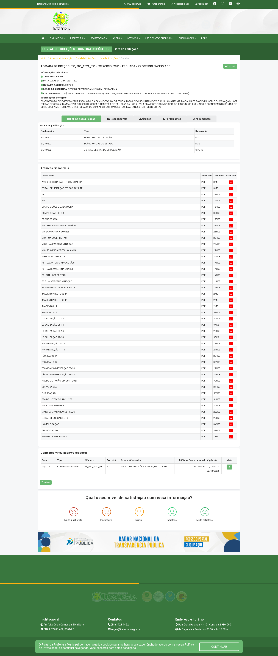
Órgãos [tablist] (145, 118)
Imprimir (230, 66)
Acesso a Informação (61, 58)
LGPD (204, 38)
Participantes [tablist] (175, 118)
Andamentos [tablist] (208, 118)
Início (43, 58)
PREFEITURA (77, 38)
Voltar (45, 482)
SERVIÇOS (133, 38)
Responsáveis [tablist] (114, 118)
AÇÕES (117, 38)
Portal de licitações (86, 58)
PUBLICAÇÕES (187, 38)
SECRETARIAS (99, 38)
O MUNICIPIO (57, 38)
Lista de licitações (108, 58)
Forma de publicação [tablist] (75, 118)
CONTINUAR (219, 646)
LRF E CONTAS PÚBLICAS (159, 38)
